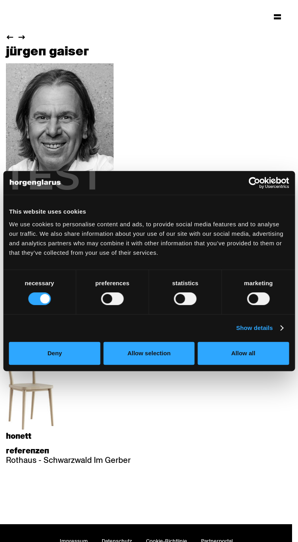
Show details (254, 327)
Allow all (243, 353)
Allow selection (149, 353)
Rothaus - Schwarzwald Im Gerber (68, 460)
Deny (54, 353)
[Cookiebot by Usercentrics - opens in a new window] (254, 183)
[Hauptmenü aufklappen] (277, 16)
